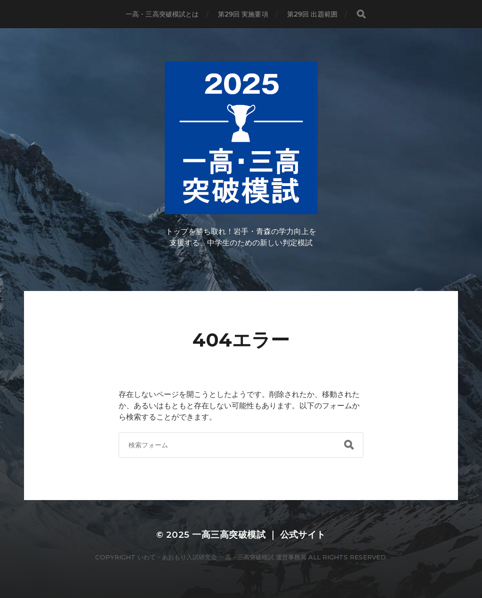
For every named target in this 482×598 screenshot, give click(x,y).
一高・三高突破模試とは (162, 14)
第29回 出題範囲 (312, 14)
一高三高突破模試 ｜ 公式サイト (259, 534)
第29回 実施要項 (243, 14)
